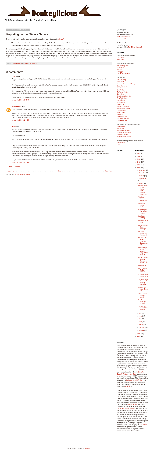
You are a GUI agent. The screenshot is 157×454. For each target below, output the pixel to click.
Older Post (108, 171)
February (142, 327)
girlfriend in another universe (126, 408)
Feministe (120, 114)
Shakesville (121, 82)
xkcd (118, 145)
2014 (139, 156)
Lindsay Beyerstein (123, 106)
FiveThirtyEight (122, 98)
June (140, 316)
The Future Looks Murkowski (142, 198)
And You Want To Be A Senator (142, 270)
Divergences (142, 265)
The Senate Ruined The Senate (143, 308)
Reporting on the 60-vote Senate (142, 211)
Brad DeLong (121, 80)
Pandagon (120, 67)
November (142, 173)
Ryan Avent (121, 104)
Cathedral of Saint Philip (134, 380)
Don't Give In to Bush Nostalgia (143, 227)
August (141, 183)
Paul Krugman (121, 88)
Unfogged (120, 72)
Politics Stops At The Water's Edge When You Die (143, 251)
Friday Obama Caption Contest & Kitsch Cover (143, 260)
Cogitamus (120, 57)
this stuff (61, 39)
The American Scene (124, 137)
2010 (139, 167)
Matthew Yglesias (122, 66)
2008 (139, 336)
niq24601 (128, 386)
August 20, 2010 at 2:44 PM (20, 120)
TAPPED (120, 70)
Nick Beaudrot (16, 106)
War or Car (142, 425)
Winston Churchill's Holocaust (142, 233)
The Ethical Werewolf (135, 47)
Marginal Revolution (123, 130)
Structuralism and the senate (142, 295)
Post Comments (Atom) (22, 174)
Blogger (87, 448)
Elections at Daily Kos (124, 96)
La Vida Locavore (122, 116)
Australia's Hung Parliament (142, 205)
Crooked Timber (122, 120)
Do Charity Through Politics (142, 301)
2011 (139, 165)
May (140, 319)
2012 (139, 162)
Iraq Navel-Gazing (141, 217)
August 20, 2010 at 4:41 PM (20, 163)
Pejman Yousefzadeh (124, 133)
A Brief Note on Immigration (143, 275)
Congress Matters (123, 118)
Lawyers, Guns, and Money (126, 84)
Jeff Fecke (120, 90)
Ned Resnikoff (121, 110)
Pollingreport (121, 143)
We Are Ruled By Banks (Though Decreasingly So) (143, 241)
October (141, 176)
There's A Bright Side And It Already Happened (143, 281)
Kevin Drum (121, 100)
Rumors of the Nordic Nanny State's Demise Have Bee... (143, 190)
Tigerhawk (120, 128)
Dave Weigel (121, 126)
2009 (139, 334)
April (140, 322)
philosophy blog (132, 404)
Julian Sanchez (122, 86)
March (141, 324)
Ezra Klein (120, 59)
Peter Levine (121, 112)
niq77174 (125, 39)
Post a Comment (14, 167)
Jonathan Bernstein (123, 74)
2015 (139, 153)
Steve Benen (121, 102)
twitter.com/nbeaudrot (124, 37)
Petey (14, 76)
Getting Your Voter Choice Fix (143, 289)
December (142, 170)
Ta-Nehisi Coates (122, 92)
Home (59, 171)
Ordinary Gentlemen (123, 108)
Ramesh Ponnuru (122, 135)
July (140, 313)
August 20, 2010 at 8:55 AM (20, 100)
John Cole (120, 94)
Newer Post (10, 171)
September (142, 178)
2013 (139, 159)
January (141, 330)
